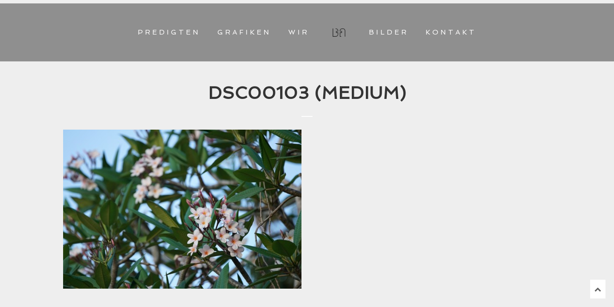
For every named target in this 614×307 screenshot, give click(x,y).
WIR (298, 32)
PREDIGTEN (169, 32)
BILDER (388, 32)
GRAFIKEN (244, 32)
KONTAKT (451, 32)
